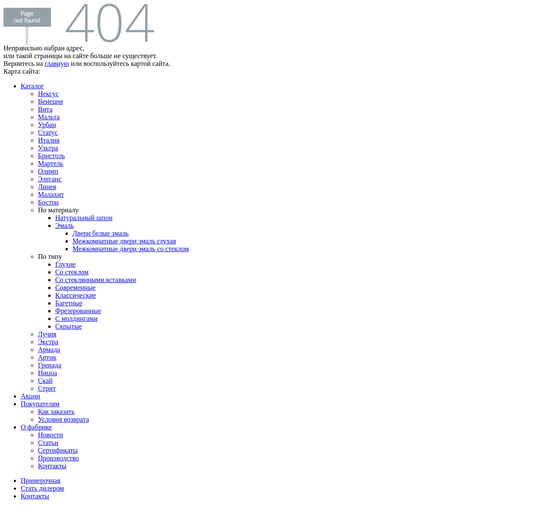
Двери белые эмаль (100, 233)
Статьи (48, 442)
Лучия (47, 334)
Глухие (65, 264)
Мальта (49, 117)
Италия (49, 140)
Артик (47, 357)
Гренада (49, 365)
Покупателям (40, 403)
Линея (47, 186)
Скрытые (68, 326)
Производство (58, 458)
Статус (48, 132)
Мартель (50, 163)
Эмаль (64, 225)
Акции (30, 396)
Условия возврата (63, 419)
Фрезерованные (78, 310)
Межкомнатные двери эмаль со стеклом (130, 248)
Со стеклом (71, 272)
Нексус (48, 93)
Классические (75, 295)
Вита (45, 109)
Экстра (48, 341)
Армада (49, 349)
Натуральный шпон (84, 217)
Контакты (52, 466)
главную (56, 63)
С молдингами (76, 318)
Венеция (50, 101)
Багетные (68, 303)
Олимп (48, 171)
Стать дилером (42, 488)
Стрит (47, 388)
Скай (45, 380)
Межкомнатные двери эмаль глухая (124, 241)
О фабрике (36, 427)
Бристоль (51, 155)
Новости (50, 435)
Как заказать (56, 411)
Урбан (47, 124)
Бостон (48, 202)
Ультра (48, 148)
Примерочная (40, 480)
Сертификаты (58, 450)
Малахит (51, 194)
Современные (75, 287)
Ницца (47, 372)
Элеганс (50, 179)
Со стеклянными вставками (95, 279)
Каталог (32, 86)
